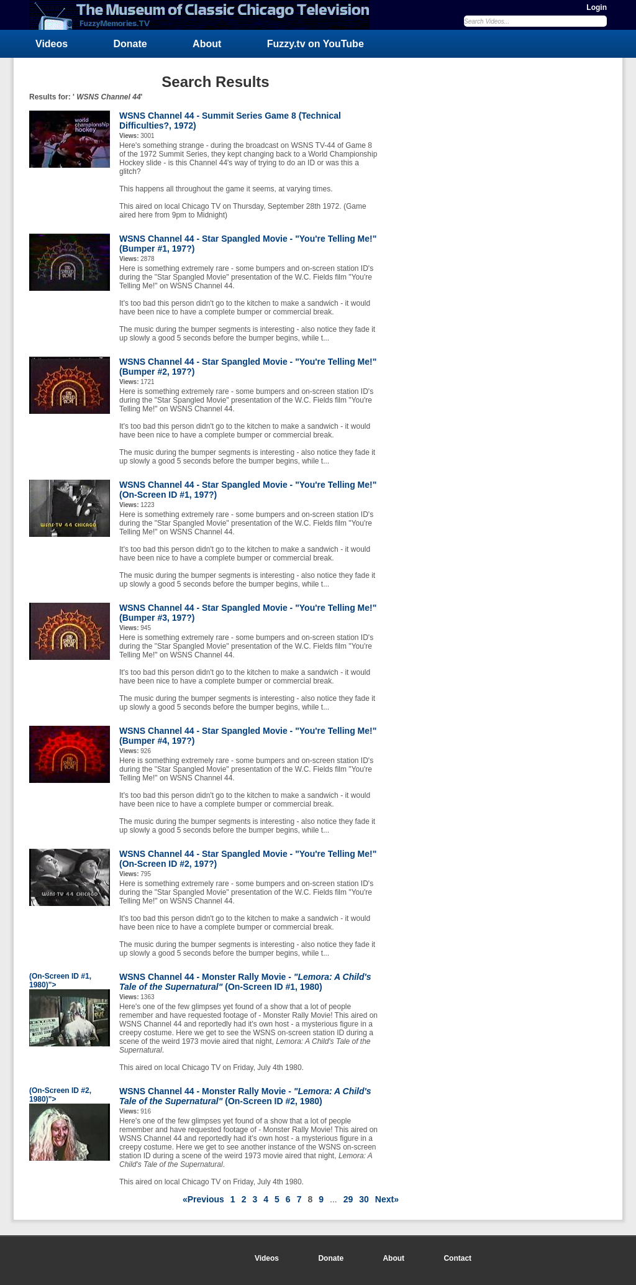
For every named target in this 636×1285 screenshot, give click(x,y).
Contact (457, 1258)
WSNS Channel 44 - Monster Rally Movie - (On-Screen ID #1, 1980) (245, 982)
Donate (130, 44)
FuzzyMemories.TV (204, 15)
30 (364, 1199)
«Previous (203, 1199)
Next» (387, 1199)
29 (348, 1199)
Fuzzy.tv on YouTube (315, 44)
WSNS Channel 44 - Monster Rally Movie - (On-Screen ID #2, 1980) (245, 1096)
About (207, 44)
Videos (51, 44)
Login (596, 7)
